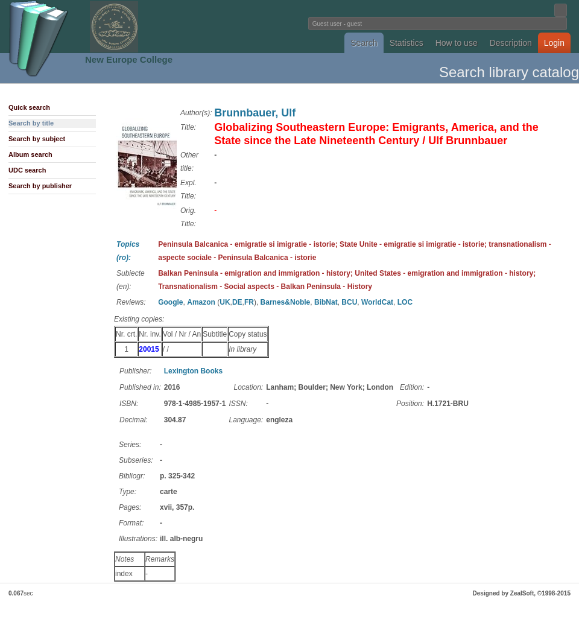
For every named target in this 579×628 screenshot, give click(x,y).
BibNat (326, 302)
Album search (30, 154)
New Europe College (128, 59)
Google (170, 302)
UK (225, 302)
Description (511, 43)
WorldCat (377, 302)
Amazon (201, 302)
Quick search (29, 107)
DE (237, 302)
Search (363, 43)
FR (249, 302)
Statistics (406, 43)
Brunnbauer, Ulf (255, 113)
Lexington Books (193, 371)
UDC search (27, 170)
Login (554, 43)
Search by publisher (40, 185)
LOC (405, 302)
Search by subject (36, 138)
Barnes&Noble (286, 302)
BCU (349, 302)
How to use (456, 43)
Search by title (31, 123)
